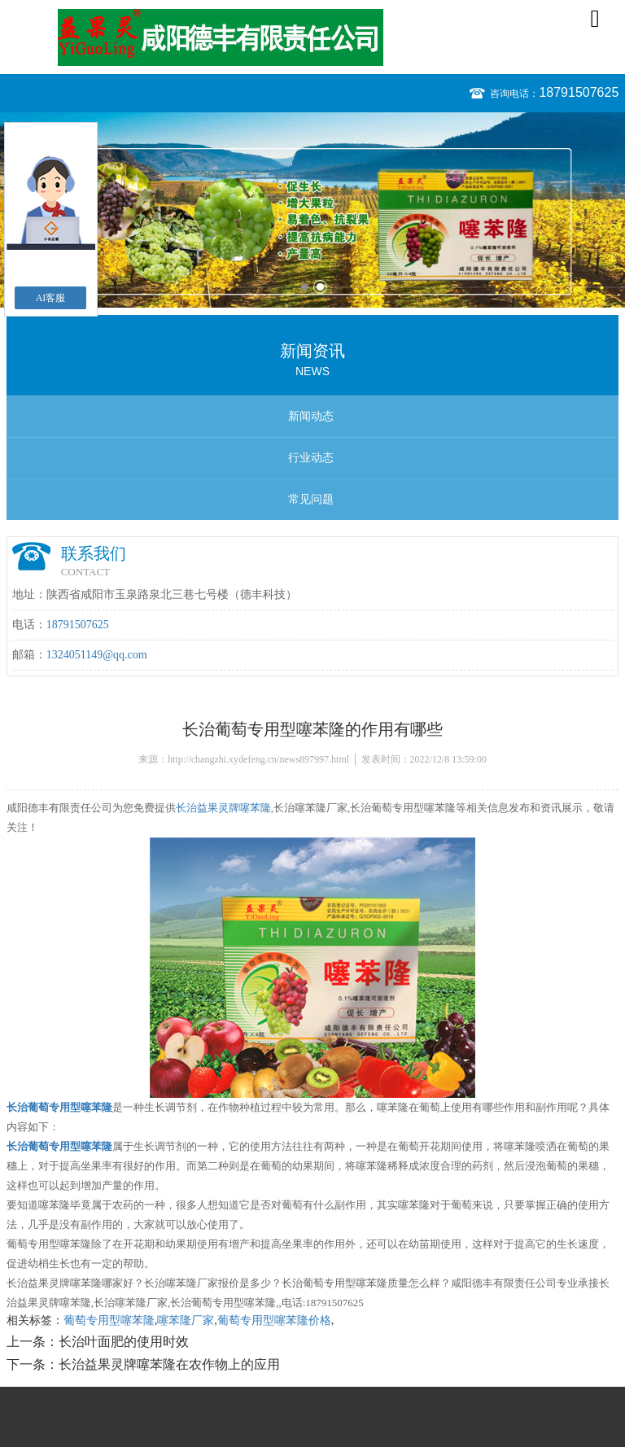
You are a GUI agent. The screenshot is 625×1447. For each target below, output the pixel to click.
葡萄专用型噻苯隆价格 (274, 1320)
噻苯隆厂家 (185, 1320)
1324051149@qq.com (96, 655)
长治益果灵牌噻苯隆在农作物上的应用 (169, 1364)
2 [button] (320, 287)
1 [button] (304, 287)
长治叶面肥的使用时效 (124, 1342)
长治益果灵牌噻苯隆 (223, 808)
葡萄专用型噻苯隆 (109, 1320)
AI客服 (51, 298)
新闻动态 (311, 416)
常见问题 (311, 499)
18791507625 (578, 92)
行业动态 (311, 458)
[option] (312, 210)
